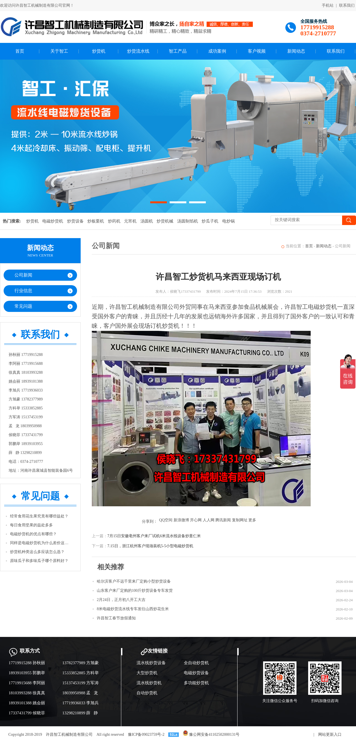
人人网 (208, 520)
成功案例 (217, 51)
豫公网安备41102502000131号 (211, 734)
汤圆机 (146, 221)
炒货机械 (165, 221)
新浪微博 (181, 520)
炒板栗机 (95, 221)
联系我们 (347, 5)
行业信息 (23, 290)
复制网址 (240, 520)
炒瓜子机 (210, 221)
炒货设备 (75, 221)
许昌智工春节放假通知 (116, 618)
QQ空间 (165, 520)
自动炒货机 (147, 693)
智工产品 (178, 51)
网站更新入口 (330, 734)
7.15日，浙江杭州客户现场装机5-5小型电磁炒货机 (150, 546)
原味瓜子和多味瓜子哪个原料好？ (39, 561)
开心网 (196, 520)
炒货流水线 (138, 51)
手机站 (327, 5)
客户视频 (257, 51)
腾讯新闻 (223, 520)
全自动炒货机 (196, 663)
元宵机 (130, 221)
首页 (19, 51)
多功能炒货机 (196, 683)
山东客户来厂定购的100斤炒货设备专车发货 (135, 590)
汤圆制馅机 (187, 221)
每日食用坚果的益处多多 (31, 525)
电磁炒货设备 (196, 673)
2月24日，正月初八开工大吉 (121, 600)
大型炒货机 (147, 673)
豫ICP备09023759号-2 (146, 734)
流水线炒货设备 (151, 663)
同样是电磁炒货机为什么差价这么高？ (40, 543)
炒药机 (114, 221)
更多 (252, 520)
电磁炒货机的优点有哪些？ (33, 534)
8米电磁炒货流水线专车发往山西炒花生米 (133, 609)
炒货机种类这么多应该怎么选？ (37, 552)
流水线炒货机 (149, 683)
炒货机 (98, 51)
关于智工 (59, 51)
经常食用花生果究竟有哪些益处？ (39, 516)
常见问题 (23, 306)
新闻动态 (296, 51)
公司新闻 (23, 275)
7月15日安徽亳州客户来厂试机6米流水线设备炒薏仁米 (154, 536)
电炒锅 (228, 221)
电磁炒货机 (52, 221)
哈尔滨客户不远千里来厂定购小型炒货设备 (134, 581)
